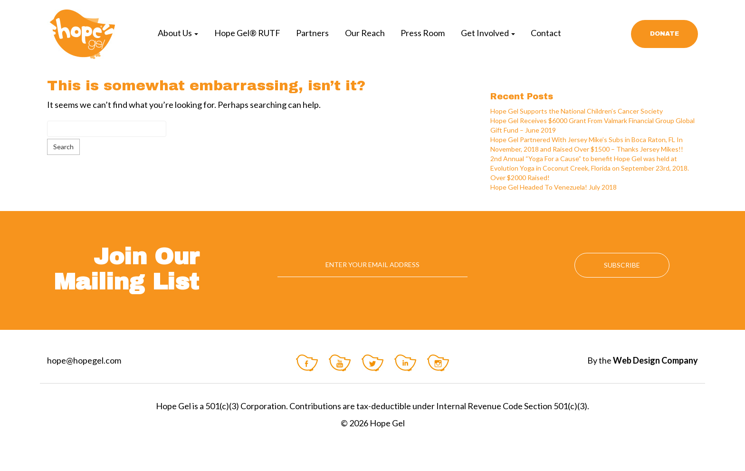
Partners (312, 33)
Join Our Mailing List (126, 269)
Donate (664, 33)
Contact (546, 33)
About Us (178, 33)
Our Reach (365, 33)
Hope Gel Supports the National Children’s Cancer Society (576, 111)
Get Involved (488, 33)
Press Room (423, 33)
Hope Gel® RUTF (247, 33)
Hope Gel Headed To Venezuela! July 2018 (553, 187)
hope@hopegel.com (84, 360)
